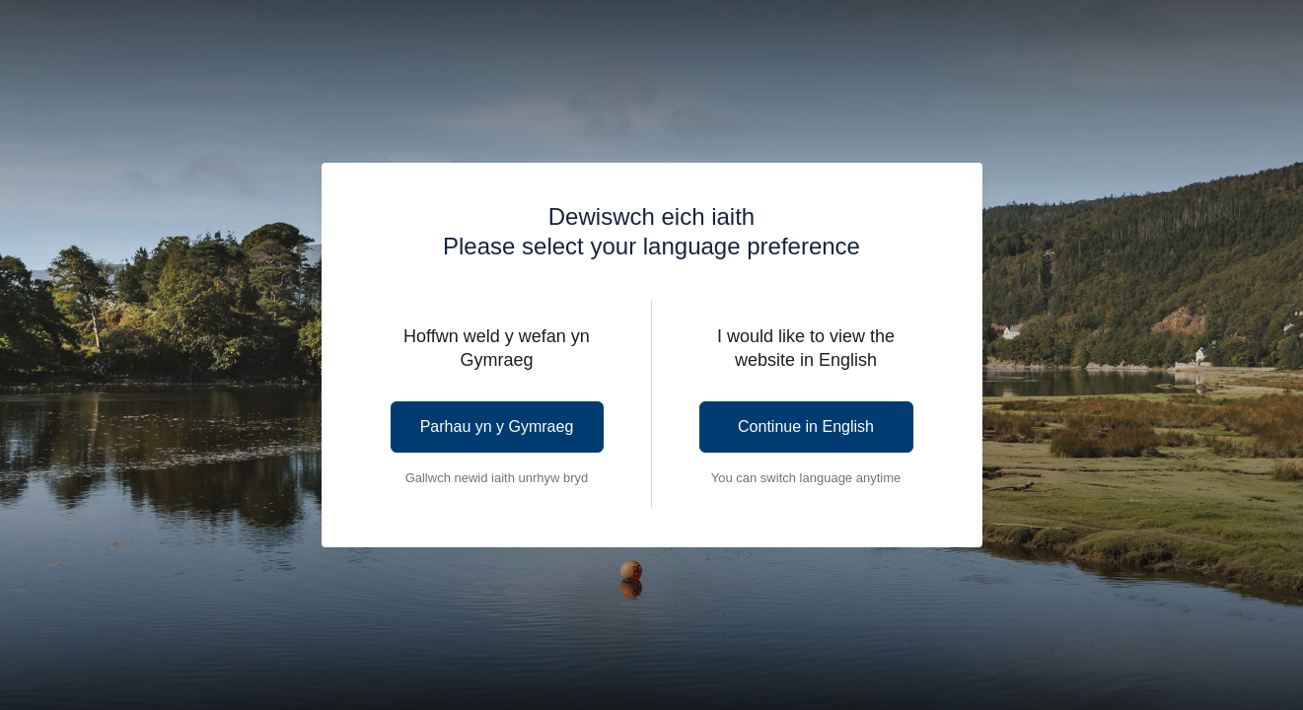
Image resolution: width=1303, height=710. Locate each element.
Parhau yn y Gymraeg (497, 426)
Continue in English (806, 426)
